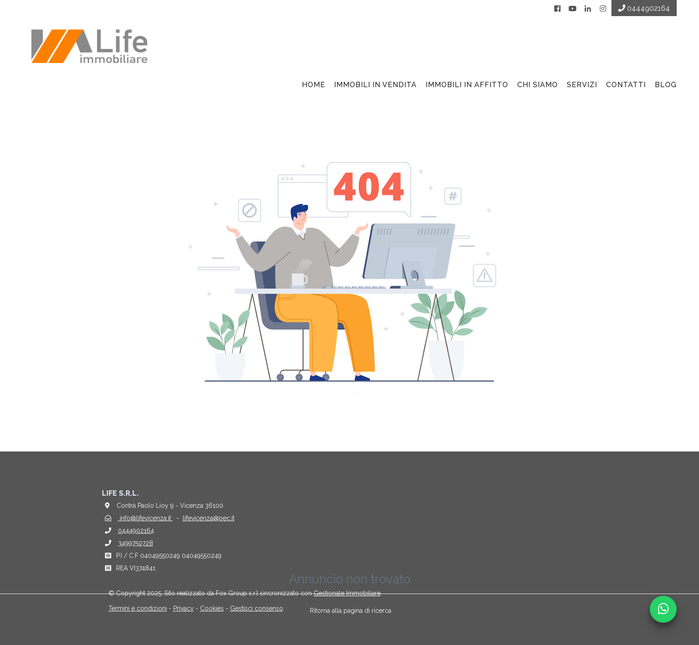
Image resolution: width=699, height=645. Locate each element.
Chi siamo (537, 84)
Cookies (212, 608)
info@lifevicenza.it (145, 518)
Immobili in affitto (467, 84)
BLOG (666, 84)
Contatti (626, 84)
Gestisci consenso (256, 608)
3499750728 (135, 543)
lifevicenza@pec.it (208, 518)
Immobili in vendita (375, 84)
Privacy (183, 608)
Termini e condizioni (138, 608)
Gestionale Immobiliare (347, 593)
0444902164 (136, 530)
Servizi (582, 84)
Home (313, 84)
